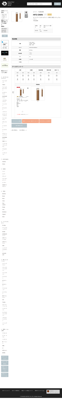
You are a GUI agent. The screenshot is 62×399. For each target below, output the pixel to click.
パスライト (4, 111)
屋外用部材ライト (4, 138)
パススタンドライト (4, 101)
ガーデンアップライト (4, 115)
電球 (3, 246)
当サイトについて (4, 358)
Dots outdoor (4, 204)
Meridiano (4, 212)
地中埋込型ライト (4, 97)
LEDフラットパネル (4, 239)
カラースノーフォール (4, 306)
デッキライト (4, 130)
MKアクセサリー (4, 297)
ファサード (4, 340)
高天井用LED (4, 255)
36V (3, 300)
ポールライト (4, 109)
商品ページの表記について (4, 369)
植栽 (3, 346)
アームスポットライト (4, 229)
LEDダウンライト (4, 243)
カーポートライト (4, 93)
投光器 (3, 232)
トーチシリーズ (4, 153)
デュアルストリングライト (4, 315)
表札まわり (4, 351)
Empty (3, 207)
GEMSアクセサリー (4, 186)
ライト (3, 171)
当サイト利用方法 (4, 363)
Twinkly (3, 303)
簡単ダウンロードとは (4, 376)
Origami (4, 214)
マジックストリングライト (4, 270)
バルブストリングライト (4, 320)
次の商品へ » (23, 130)
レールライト (4, 126)
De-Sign (4, 226)
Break (3, 196)
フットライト (4, 105)
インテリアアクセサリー (4, 250)
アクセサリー (4, 150)
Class (3, 201)
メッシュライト (4, 324)
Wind (3, 217)
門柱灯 (3, 84)
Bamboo (4, 194)
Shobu (3, 164)
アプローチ (4, 334)
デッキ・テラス (4, 337)
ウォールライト (4, 81)
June (3, 210)
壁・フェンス (4, 343)
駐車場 (3, 353)
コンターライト (4, 310)
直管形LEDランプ (4, 235)
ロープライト (4, 293)
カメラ (3, 174)
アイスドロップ (4, 290)
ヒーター (4, 182)
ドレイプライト (4, 274)
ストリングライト (4, 265)
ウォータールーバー (4, 180)
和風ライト (4, 141)
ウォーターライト (4, 119)
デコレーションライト (4, 134)
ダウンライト (4, 123)
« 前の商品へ (14, 130)
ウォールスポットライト (4, 89)
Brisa (3, 199)
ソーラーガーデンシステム (4, 145)
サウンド (4, 176)
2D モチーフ (4, 282)
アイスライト (4, 278)
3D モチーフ (4, 286)
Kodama (4, 162)
